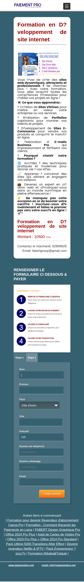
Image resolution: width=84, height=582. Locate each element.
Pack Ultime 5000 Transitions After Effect (35, 544)
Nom (22, 369)
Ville (21, 416)
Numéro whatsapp (30, 461)
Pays (22, 399)
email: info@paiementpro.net (59, 565)
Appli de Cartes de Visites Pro (58, 534)
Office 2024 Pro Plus (20, 534)
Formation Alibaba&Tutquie (47, 553)
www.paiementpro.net (21, 565)
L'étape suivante (52, 493)
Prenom (23, 384)
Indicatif (24, 431)
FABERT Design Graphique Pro (57, 530)
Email (22, 476)
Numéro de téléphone (31, 446)
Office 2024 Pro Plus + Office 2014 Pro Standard (42, 539)
